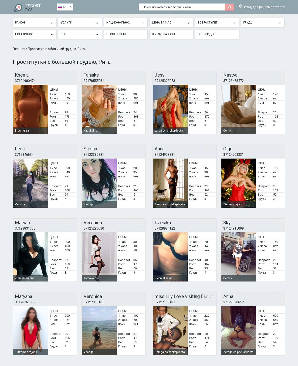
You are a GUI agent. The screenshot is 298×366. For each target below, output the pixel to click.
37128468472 (233, 81)
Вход (262, 6)
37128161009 (25, 302)
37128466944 (25, 154)
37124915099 (233, 228)
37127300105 (94, 302)
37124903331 (165, 154)
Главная (19, 49)
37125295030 (94, 228)
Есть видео (206, 34)
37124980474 (25, 81)
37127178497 (165, 302)
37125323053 (165, 81)
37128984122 (165, 228)
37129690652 (233, 302)
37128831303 (25, 228)
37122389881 (94, 154)
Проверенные (116, 34)
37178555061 (94, 81)
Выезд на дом (163, 34)
